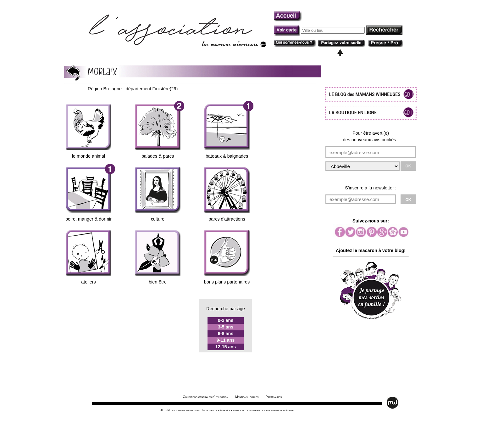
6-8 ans (226, 333)
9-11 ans (226, 340)
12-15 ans (225, 346)
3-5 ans (226, 326)
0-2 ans (226, 320)
